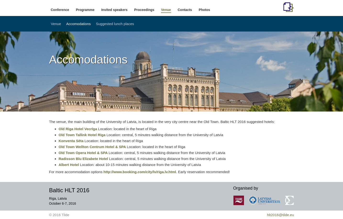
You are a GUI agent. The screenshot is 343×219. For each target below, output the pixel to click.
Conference (60, 10)
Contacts (185, 10)
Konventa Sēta (71, 141)
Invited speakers (114, 10)
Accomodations (78, 24)
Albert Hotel (69, 165)
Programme (85, 10)
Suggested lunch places (115, 24)
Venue (166, 10)
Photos (204, 10)
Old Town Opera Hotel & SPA (84, 153)
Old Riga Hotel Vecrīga (78, 129)
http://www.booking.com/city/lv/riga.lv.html (140, 172)
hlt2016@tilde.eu (280, 215)
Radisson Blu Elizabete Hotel (83, 159)
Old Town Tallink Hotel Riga (82, 135)
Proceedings (144, 10)
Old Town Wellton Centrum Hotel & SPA (93, 147)
